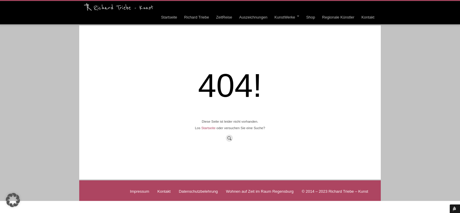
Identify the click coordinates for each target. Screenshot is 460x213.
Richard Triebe (196, 17)
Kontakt (367, 17)
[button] (13, 200)
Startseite (169, 17)
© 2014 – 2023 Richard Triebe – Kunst (335, 191)
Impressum (139, 191)
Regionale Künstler (338, 17)
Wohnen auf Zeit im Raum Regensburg (259, 191)
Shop (310, 17)
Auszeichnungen (253, 17)
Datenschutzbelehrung (198, 191)
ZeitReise (224, 17)
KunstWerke (286, 17)
